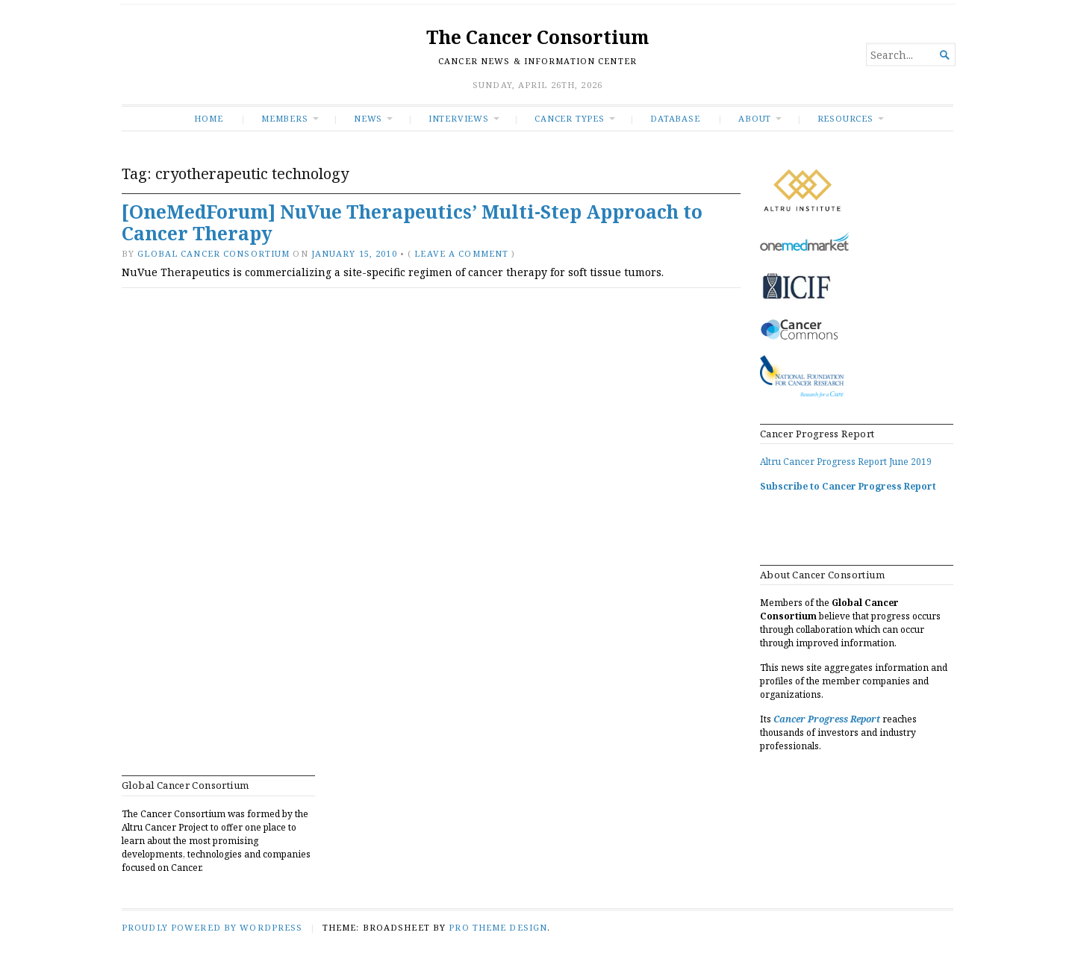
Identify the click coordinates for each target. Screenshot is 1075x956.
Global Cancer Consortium (213, 253)
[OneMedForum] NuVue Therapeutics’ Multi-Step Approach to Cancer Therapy (412, 222)
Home (208, 118)
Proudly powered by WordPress (212, 927)
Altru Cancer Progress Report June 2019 (846, 461)
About (754, 118)
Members (284, 118)
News (368, 118)
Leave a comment (461, 253)
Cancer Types (569, 118)
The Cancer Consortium (537, 37)
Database (674, 118)
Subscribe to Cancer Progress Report (848, 486)
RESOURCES (845, 118)
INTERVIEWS (459, 118)
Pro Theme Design (498, 927)
